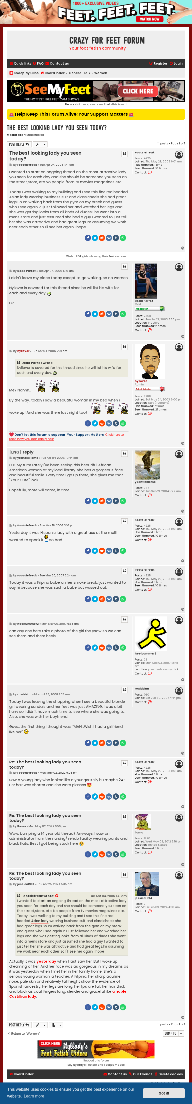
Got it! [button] (164, 1093)
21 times (161, 409)
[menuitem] (38, 63)
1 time (158, 164)
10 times (161, 168)
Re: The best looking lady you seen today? (45, 765)
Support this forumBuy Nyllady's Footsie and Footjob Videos (96, 1053)
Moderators (35, 135)
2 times (160, 326)
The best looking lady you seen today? (57, 128)
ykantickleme (145, 482)
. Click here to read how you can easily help (66, 436)
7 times (159, 406)
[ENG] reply (21, 452)
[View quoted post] (57, 896)
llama (139, 832)
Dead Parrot (144, 301)
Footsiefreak (144, 152)
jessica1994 (143, 898)
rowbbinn (142, 688)
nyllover (141, 381)
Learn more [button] (34, 1096)
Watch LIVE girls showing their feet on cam (96, 256)
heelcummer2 (145, 653)
